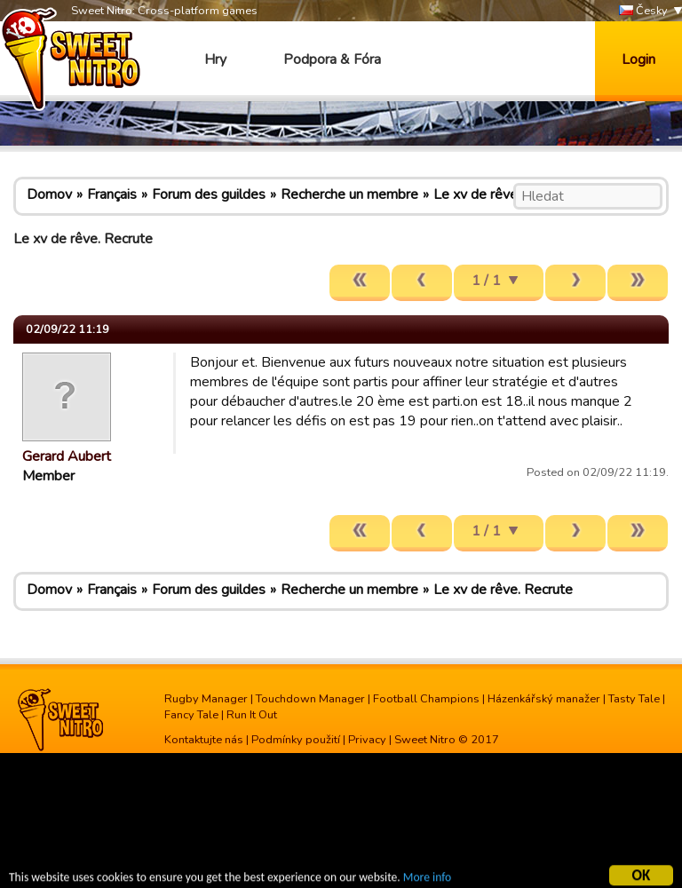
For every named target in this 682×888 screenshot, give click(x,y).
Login (638, 59)
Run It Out (251, 715)
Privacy (367, 740)
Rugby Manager (206, 699)
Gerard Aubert (66, 456)
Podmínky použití (295, 740)
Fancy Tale (191, 715)
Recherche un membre (349, 194)
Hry (215, 59)
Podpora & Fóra (332, 59)
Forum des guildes (209, 194)
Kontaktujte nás (203, 740)
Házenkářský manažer (544, 699)
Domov (49, 194)
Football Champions (426, 699)
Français (112, 194)
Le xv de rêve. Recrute (503, 194)
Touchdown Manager (310, 699)
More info (427, 878)
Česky (643, 11)
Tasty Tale (634, 699)
